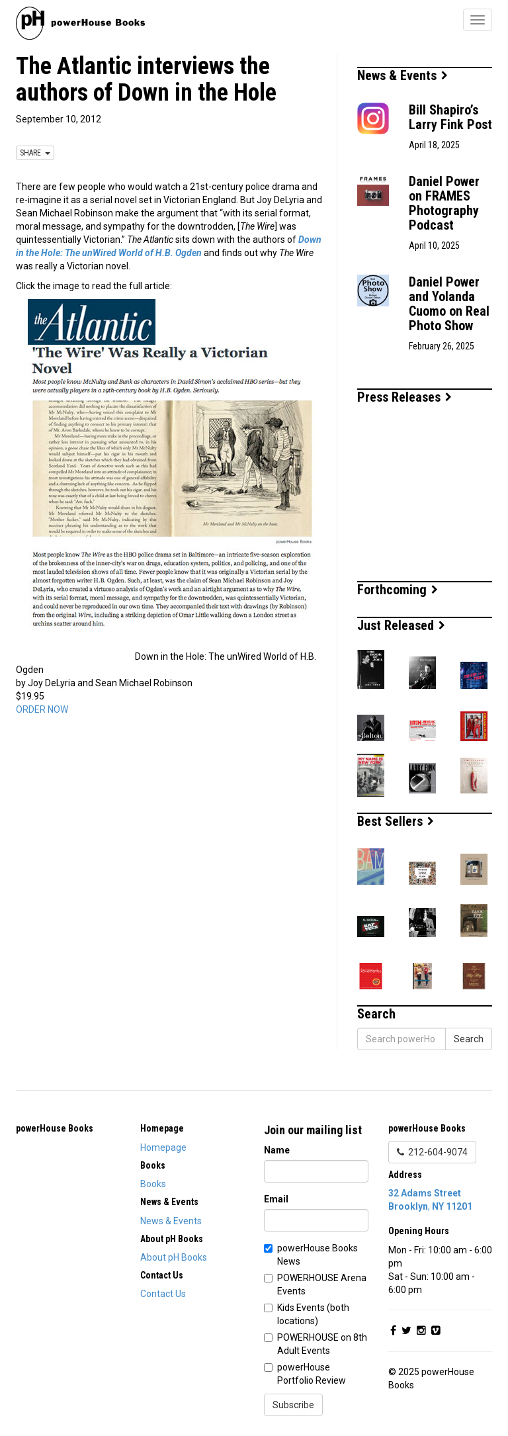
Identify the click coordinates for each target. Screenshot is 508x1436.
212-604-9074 (432, 1152)
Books (153, 1184)
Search (469, 1039)
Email (276, 1199)
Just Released (401, 625)
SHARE (35, 152)
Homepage (163, 1147)
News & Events (402, 75)
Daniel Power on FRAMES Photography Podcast (444, 203)
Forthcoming (397, 590)
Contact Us (163, 1293)
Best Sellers (395, 821)
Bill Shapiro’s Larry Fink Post (450, 117)
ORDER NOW (42, 709)
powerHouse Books (54, 1128)
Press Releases (404, 397)
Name (277, 1150)
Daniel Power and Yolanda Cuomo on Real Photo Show (449, 304)
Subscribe (293, 1405)
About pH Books (173, 1257)
